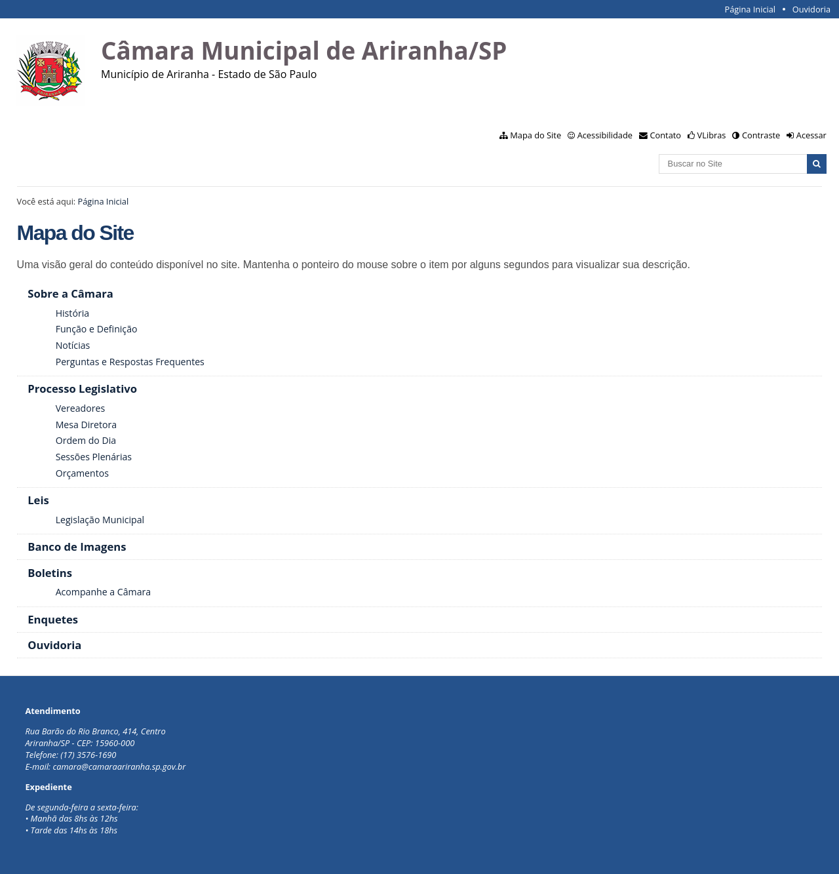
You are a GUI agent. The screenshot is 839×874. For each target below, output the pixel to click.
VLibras (711, 135)
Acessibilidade (605, 135)
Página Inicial (749, 9)
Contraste (761, 135)
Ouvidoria (811, 9)
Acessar (811, 135)
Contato (666, 135)
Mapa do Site (535, 135)
